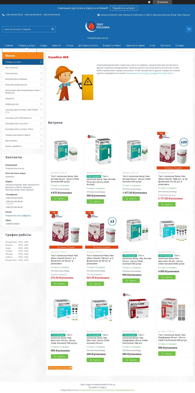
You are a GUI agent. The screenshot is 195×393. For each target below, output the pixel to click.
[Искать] (53, 29)
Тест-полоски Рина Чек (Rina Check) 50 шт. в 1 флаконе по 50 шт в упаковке (64, 259)
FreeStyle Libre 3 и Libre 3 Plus (19, 129)
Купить (61, 198)
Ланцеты (9, 98)
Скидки (43, 45)
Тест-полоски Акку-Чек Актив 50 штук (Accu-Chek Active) (101, 180)
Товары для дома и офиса (17, 135)
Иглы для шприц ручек (16, 84)
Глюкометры (11, 73)
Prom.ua (111, 384)
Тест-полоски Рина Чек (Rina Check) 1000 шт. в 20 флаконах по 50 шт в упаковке (172, 180)
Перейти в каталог (123, 8)
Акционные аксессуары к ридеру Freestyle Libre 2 (150, 73)
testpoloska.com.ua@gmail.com (18, 215)
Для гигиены (11, 140)
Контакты (165, 45)
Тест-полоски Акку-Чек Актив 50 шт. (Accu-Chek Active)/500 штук (65, 179)
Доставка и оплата (88, 45)
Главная (9, 45)
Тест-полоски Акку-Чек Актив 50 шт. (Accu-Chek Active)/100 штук (136, 259)
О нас (153, 45)
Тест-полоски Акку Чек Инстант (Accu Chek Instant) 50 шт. (98, 338)
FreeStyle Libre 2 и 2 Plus (16, 123)
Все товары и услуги (59, 367)
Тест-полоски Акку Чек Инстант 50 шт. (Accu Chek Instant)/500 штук (171, 259)
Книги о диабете (13, 146)
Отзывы (180, 45)
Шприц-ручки (12, 104)
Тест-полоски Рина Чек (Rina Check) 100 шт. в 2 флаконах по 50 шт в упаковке (100, 259)
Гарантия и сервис (135, 45)
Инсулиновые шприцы (16, 79)
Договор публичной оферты (19, 51)
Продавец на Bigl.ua (97, 387)
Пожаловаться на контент (91, 390)
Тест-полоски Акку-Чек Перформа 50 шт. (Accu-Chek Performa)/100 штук (172, 337)
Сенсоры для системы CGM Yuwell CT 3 (21, 110)
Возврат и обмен (112, 45)
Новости (56, 45)
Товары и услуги (26, 45)
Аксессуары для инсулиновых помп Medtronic (22, 91)
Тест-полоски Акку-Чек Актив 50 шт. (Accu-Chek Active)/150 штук (136, 179)
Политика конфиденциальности (120, 390)
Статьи (69, 45)
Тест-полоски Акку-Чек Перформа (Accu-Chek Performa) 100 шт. (135, 338)
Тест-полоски (11, 67)
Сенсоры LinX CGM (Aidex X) (18, 118)
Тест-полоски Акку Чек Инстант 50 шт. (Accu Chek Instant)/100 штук (64, 338)
